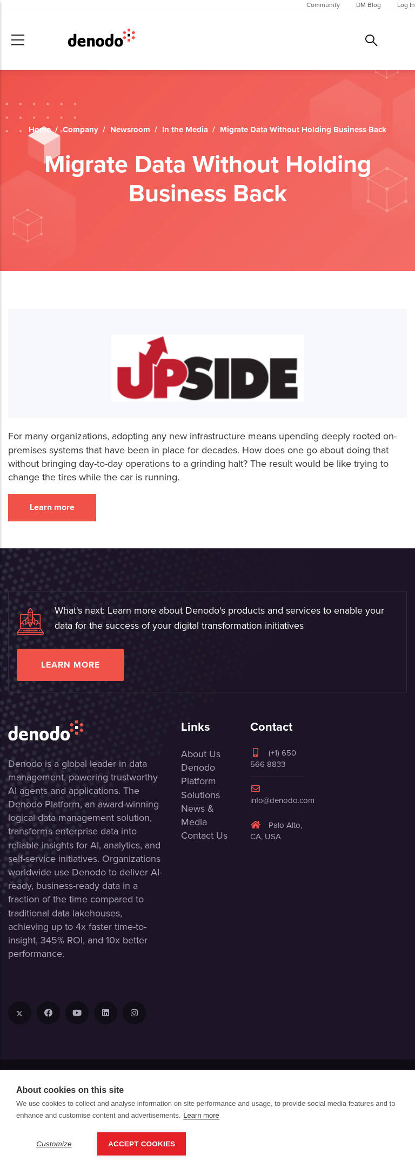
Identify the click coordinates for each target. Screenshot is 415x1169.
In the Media (185, 129)
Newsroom (130, 129)
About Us (200, 754)
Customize (54, 1144)
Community (323, 5)
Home (40, 129)
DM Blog (368, 5)
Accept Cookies (141, 1144)
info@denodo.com (282, 795)
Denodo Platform (198, 774)
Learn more (52, 507)
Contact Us (204, 835)
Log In (406, 5)
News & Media (197, 815)
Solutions (200, 795)
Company (80, 129)
